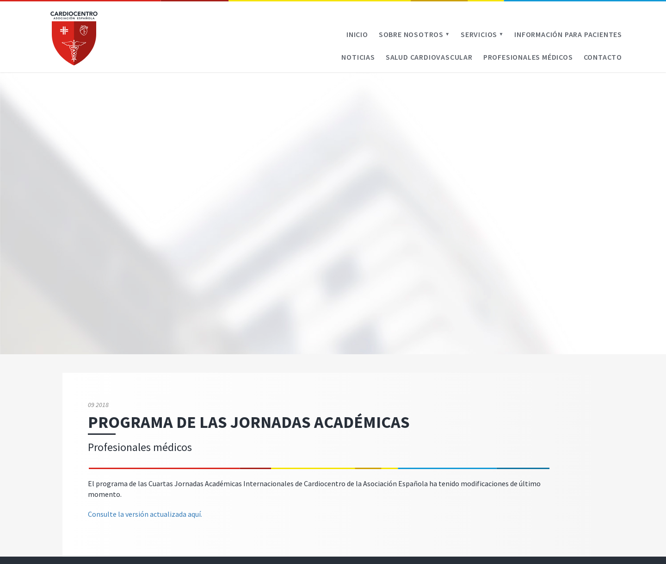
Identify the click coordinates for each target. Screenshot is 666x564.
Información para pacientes (568, 34)
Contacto (603, 57)
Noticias (358, 57)
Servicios (482, 34)
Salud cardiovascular (429, 57)
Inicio (357, 34)
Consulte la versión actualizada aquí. (145, 514)
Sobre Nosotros (414, 34)
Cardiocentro (74, 38)
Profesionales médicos (528, 57)
